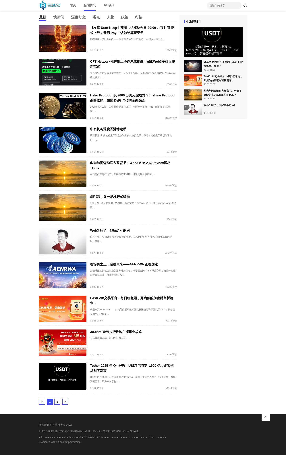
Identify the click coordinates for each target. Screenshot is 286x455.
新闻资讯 (90, 5)
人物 (110, 17)
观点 (96, 17)
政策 (124, 17)
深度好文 (78, 17)
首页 (73, 5)
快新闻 (58, 17)
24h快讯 (109, 5)
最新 (42, 17)
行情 (138, 17)
